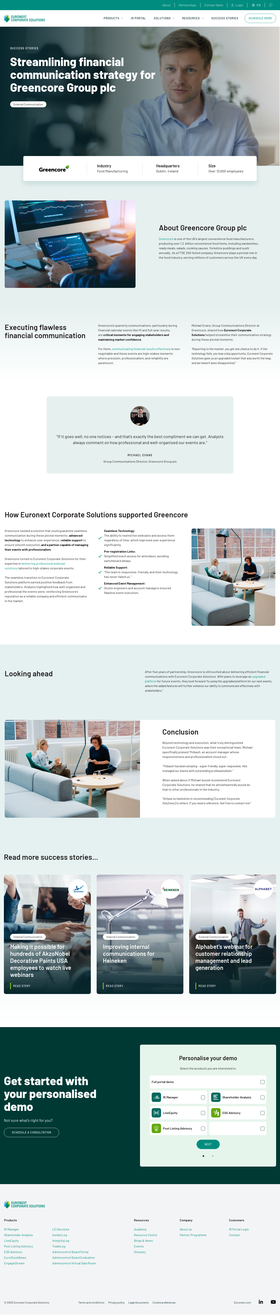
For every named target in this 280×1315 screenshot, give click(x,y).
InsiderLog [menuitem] (59, 1235)
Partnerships (187, 5)
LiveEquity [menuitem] (11, 1241)
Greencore (166, 239)
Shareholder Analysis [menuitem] (18, 1235)
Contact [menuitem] (236, 1235)
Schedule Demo (260, 18)
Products (113, 18)
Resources (193, 18)
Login (237, 5)
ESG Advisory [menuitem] (13, 1252)
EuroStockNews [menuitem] (15, 1257)
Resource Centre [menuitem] (146, 1235)
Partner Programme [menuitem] (194, 1235)
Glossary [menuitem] (140, 1252)
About (166, 5)
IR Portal (138, 18)
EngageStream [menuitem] (14, 1263)
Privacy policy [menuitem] (116, 1302)
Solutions (164, 18)
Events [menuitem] (139, 1246)
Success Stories (224, 18)
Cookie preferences (163, 1302)
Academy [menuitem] (141, 1229)
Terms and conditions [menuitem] (91, 1302)
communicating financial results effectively (141, 349)
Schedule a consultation (31, 1132)
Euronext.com (242, 1302)
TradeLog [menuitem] (58, 1246)
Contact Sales (213, 5)
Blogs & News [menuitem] (144, 1241)
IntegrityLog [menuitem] (60, 1241)
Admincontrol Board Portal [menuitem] (70, 1252)
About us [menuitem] (187, 1229)
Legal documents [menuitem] (138, 1302)
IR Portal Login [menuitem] (241, 1229)
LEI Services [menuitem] (60, 1229)
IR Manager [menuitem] (11, 1229)
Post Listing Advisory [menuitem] (18, 1246)
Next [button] (208, 1144)
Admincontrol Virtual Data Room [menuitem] (74, 1263)
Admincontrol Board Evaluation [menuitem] (73, 1257)
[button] (203, 1156)
